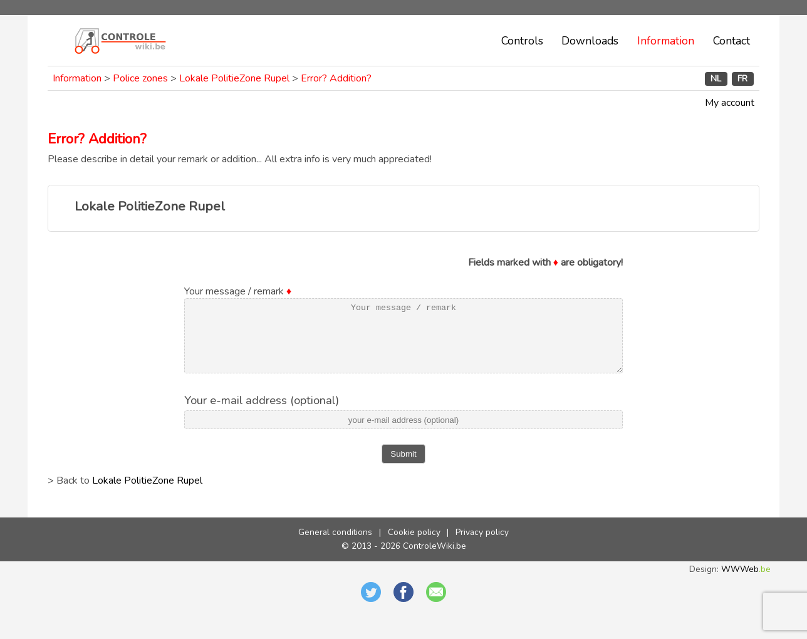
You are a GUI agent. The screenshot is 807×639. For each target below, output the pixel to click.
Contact (731, 40)
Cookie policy (414, 545)
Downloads (589, 40)
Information (665, 40)
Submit (403, 467)
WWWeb (746, 582)
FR (742, 79)
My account (729, 103)
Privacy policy (482, 545)
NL (716, 79)
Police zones (140, 78)
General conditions (335, 545)
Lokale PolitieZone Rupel (234, 78)
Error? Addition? (336, 78)
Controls (522, 40)
